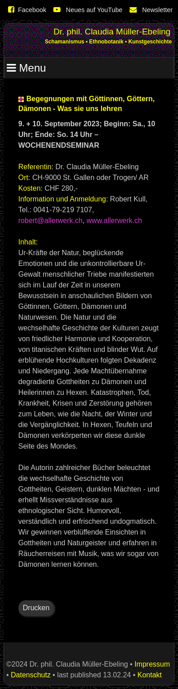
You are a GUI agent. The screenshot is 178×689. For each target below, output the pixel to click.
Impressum (152, 664)
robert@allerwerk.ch (50, 220)
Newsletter (151, 9)
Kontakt (149, 675)
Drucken (36, 608)
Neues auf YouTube (87, 9)
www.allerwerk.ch (114, 220)
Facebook (27, 9)
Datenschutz (31, 675)
